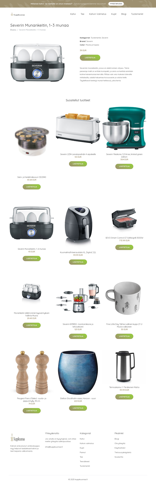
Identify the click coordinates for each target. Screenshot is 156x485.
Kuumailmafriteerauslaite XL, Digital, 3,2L (78, 253)
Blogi (123, 14)
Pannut (83, 454)
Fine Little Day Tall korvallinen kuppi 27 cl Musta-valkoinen (124, 326)
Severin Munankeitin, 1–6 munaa (32, 250)
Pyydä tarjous (116, 4)
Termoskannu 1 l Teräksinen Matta (124, 388)
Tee (82, 14)
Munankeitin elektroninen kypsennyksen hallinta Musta (31, 315)
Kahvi (73, 14)
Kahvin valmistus (97, 14)
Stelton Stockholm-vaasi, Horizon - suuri (78, 400)
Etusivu (13, 31)
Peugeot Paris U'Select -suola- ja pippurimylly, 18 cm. (31, 401)
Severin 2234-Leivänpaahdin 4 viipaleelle (78, 155)
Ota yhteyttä (120, 445)
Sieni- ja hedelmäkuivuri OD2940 (31, 178)
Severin (105, 39)
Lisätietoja (90, 59)
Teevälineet (84, 463)
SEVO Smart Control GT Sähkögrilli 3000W (124, 239)
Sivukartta (119, 458)
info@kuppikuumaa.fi (54, 448)
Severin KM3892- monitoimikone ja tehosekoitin (78, 326)
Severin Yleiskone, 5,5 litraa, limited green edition (124, 156)
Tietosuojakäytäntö (123, 454)
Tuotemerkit (137, 14)
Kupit (113, 14)
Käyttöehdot (120, 449)
